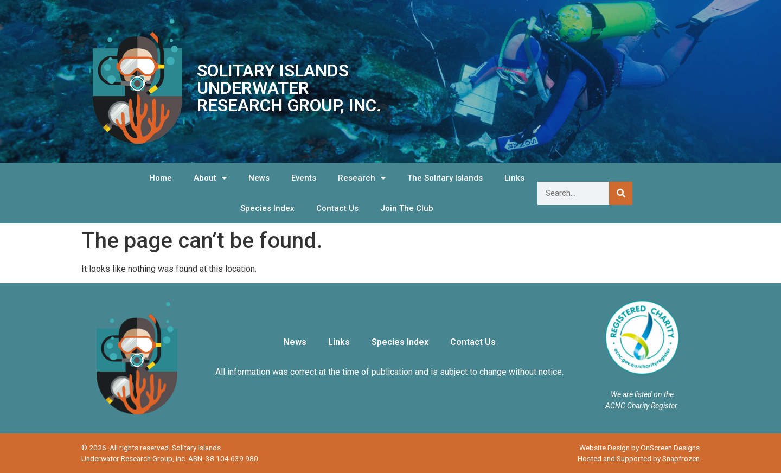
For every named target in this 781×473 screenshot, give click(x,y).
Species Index (267, 208)
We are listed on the (642, 394)
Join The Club (406, 208)
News (259, 178)
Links (514, 178)
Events (303, 178)
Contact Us (337, 208)
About (210, 178)
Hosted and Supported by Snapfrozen (639, 458)
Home (160, 178)
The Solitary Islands (445, 178)
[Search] (620, 193)
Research (362, 178)
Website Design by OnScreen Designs (639, 447)
